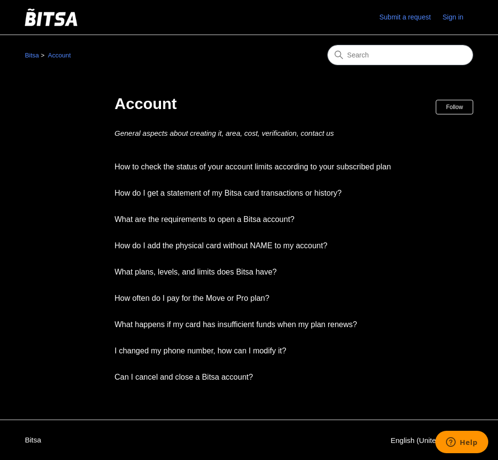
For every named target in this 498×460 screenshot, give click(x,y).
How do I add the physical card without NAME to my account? (221, 245)
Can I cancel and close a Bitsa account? (184, 377)
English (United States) (432, 440)
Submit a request (405, 17)
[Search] (400, 55)
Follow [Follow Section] (454, 107)
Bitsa (32, 55)
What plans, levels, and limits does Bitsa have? (196, 272)
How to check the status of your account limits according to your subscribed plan (253, 167)
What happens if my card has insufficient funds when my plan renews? (236, 324)
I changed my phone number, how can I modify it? (200, 351)
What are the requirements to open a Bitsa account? (205, 219)
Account (59, 55)
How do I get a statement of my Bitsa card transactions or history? (228, 193)
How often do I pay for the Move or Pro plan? (192, 298)
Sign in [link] (453, 17)
